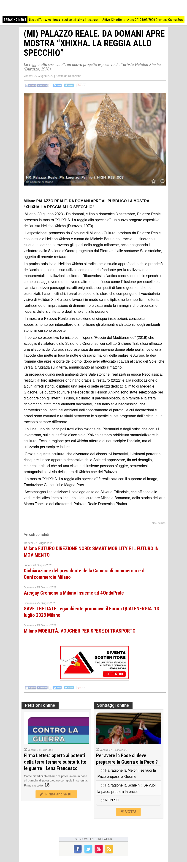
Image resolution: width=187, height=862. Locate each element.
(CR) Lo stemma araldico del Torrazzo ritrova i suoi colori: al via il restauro (54, 20)
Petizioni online (40, 705)
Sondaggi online (113, 705)
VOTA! (128, 812)
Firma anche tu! (56, 794)
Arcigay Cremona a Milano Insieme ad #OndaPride (74, 593)
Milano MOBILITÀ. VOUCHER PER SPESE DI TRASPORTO (80, 631)
